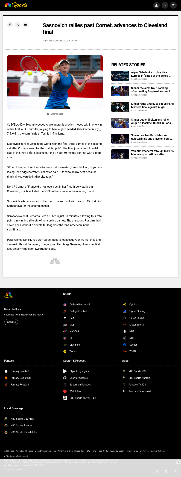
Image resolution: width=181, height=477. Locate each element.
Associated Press (139, 79)
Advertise (20, 451)
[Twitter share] (18, 25)
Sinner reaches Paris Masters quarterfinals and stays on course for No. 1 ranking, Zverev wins (152, 137)
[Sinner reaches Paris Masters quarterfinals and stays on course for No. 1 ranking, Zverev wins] (120, 139)
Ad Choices (9, 451)
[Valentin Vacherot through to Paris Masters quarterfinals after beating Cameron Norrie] (120, 154)
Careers (29, 451)
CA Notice (144, 451)
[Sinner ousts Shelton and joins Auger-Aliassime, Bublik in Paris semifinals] (120, 123)
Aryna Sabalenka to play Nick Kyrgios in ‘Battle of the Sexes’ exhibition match (150, 74)
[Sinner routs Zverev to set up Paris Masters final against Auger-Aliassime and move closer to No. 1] (120, 107)
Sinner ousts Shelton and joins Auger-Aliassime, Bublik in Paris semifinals (151, 121)
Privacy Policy (132, 451)
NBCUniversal (22, 456)
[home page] (16, 5)
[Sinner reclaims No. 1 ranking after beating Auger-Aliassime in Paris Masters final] (120, 91)
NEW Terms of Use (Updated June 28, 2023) (105, 451)
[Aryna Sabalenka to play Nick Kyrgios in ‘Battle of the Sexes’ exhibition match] (120, 76)
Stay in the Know (12, 309)
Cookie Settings (158, 451)
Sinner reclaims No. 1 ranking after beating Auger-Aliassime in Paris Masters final (151, 89)
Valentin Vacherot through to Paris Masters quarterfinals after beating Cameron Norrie (152, 152)
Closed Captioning (43, 451)
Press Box (79, 451)
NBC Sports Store (65, 451)
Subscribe (11, 322)
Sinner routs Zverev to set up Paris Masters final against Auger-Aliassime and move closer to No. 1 (152, 105)
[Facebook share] (10, 25)
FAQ (54, 451)
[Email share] (25, 25)
